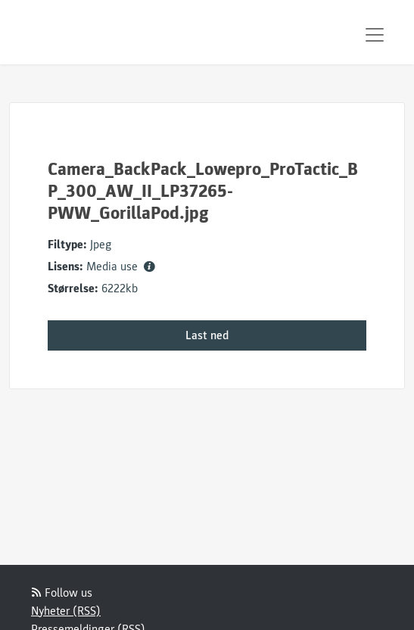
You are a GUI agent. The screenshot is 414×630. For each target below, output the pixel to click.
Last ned (207, 335)
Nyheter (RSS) (66, 611)
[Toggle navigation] (374, 34)
